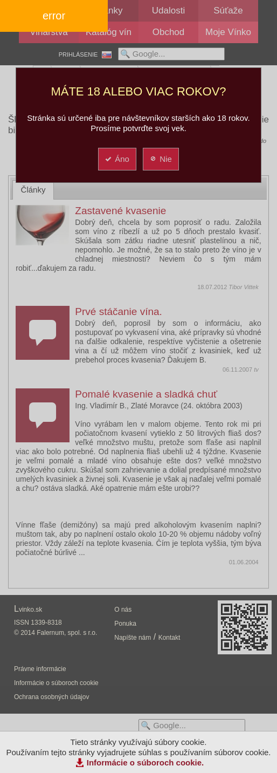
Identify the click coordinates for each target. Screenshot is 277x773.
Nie (160, 158)
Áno (116, 158)
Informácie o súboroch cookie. (145, 762)
